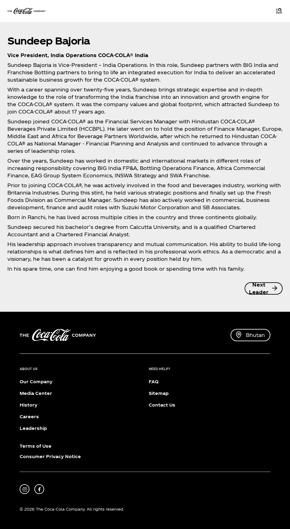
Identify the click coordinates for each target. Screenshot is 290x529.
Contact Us (162, 404)
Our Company (36, 381)
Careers (29, 416)
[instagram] (24, 489)
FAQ (153, 381)
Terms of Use (36, 446)
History (28, 404)
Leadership (33, 428)
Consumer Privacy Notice (50, 456)
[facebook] (39, 489)
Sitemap (159, 393)
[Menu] (279, 11)
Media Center (36, 393)
